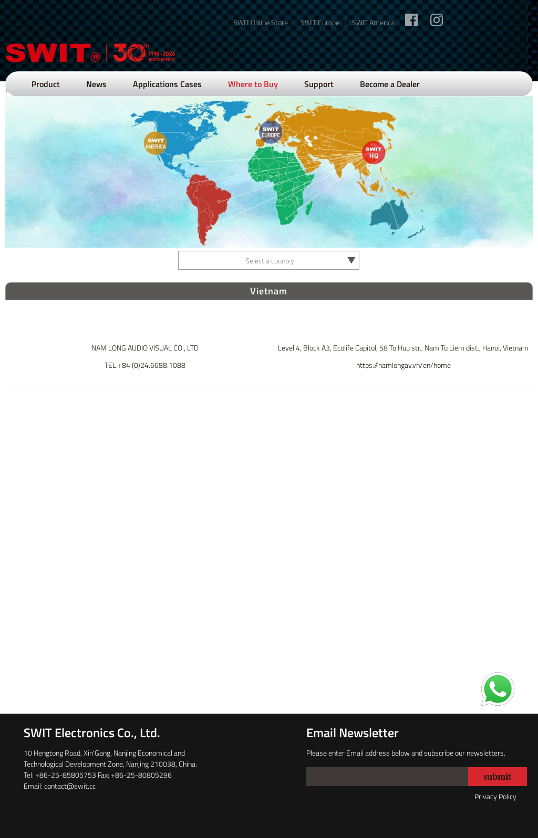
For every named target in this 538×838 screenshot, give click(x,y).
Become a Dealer (390, 84)
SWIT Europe (320, 22)
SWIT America (373, 22)
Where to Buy (253, 84)
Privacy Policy (495, 796)
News (96, 84)
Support (319, 84)
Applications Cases (167, 84)
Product (46, 84)
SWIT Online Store (260, 22)
